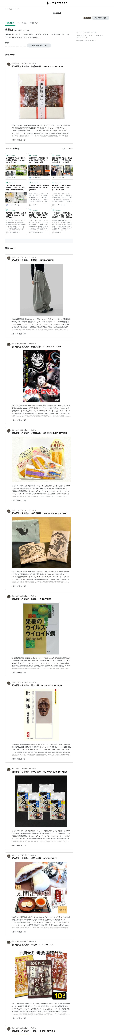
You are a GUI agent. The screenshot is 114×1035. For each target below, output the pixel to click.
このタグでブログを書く (100, 18)
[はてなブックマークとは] (18, 148)
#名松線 (19, 140)
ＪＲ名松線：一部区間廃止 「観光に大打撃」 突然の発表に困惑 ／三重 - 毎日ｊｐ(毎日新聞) (62, 215)
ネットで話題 (22, 23)
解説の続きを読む (39, 45)
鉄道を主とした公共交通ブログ (21, 63)
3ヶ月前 (33, 63)
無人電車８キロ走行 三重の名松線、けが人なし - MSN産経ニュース (16, 215)
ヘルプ (93, 35)
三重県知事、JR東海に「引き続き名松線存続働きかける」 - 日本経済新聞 (38, 160)
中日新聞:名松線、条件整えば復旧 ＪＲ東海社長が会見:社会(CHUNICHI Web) (38, 215)
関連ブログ (34, 23)
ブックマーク (10, 155)
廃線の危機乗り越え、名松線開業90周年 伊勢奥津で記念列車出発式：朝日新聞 (62, 160)
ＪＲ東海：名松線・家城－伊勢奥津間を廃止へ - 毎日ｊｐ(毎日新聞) (39, 188)
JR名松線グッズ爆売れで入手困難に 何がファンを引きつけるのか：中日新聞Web (16, 188)
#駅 (25, 140)
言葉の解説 (10, 23)
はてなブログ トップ (12, 9)
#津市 (14, 140)
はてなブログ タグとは (83, 35)
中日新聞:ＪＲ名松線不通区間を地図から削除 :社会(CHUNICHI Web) (61, 188)
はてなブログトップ (82, 37)
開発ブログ (99, 35)
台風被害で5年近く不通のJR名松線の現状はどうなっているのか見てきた (16, 160)
